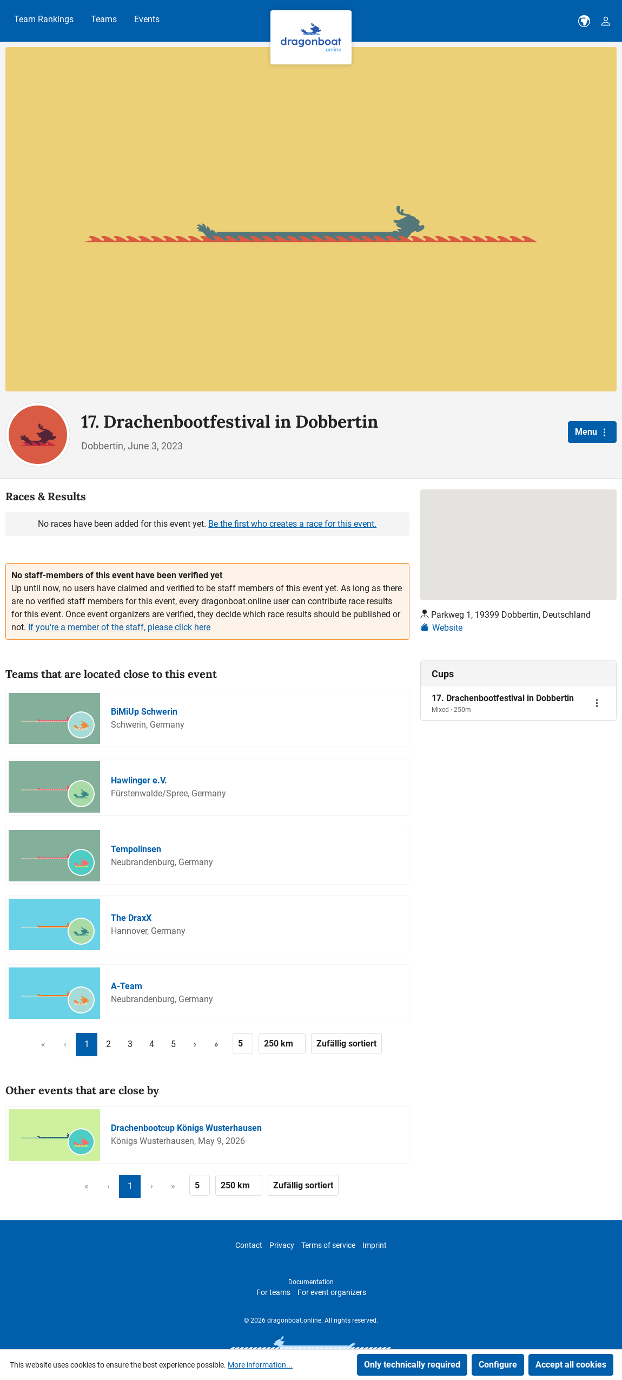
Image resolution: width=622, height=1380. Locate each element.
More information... (260, 1365)
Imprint (374, 1245)
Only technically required (412, 1364)
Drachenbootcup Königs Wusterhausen (186, 1128)
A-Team (126, 986)
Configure (498, 1364)
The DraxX (131, 918)
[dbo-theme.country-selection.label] (584, 21)
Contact (248, 1245)
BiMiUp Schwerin (144, 712)
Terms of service (328, 1245)
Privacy (281, 1245)
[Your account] (606, 21)
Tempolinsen (136, 849)
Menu (592, 432)
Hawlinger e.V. (139, 780)
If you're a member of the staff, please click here (119, 627)
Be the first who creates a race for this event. (292, 524)
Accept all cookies (570, 1364)
